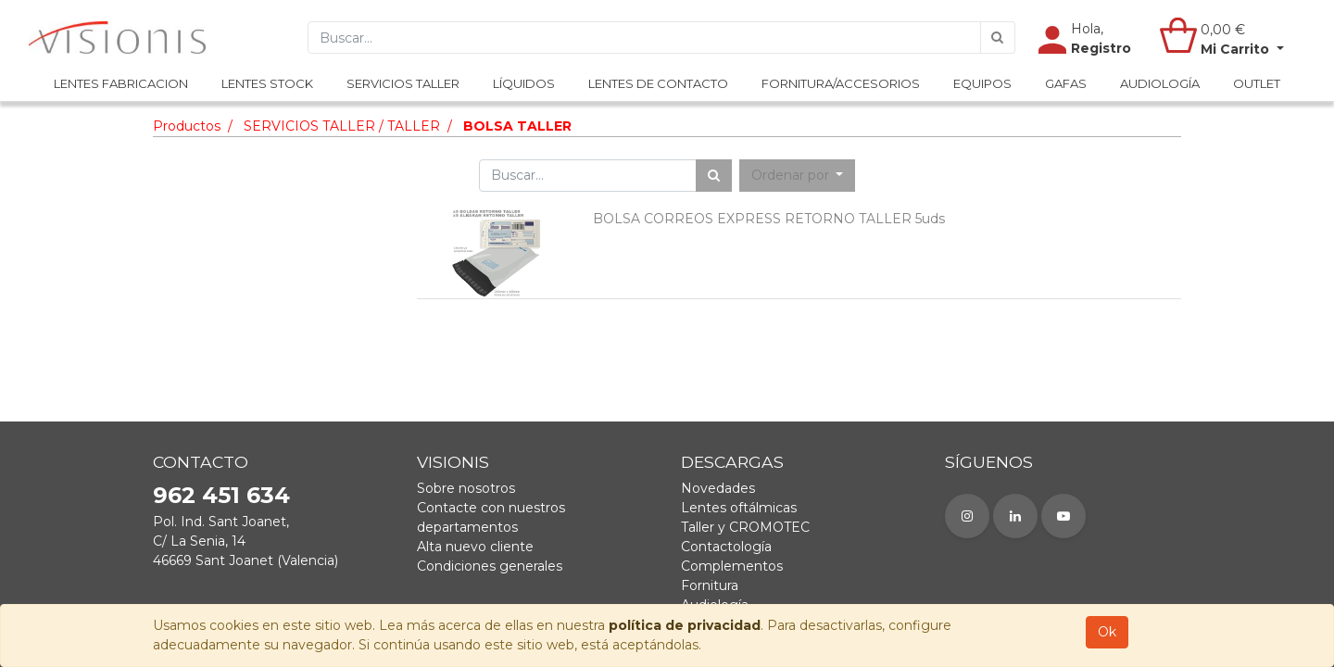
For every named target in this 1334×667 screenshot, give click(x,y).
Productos (186, 126)
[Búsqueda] (997, 37)
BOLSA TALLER (517, 126)
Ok (1107, 631)
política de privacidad (685, 625)
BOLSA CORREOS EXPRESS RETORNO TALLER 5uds (769, 218)
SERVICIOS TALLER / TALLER (342, 126)
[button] (797, 175)
